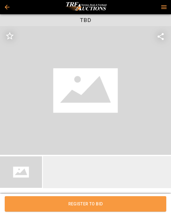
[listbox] (85, 90)
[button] (7, 7)
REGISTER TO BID (85, 204)
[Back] (7, 7)
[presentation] (85, 7)
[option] (85, 90)
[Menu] (164, 7)
